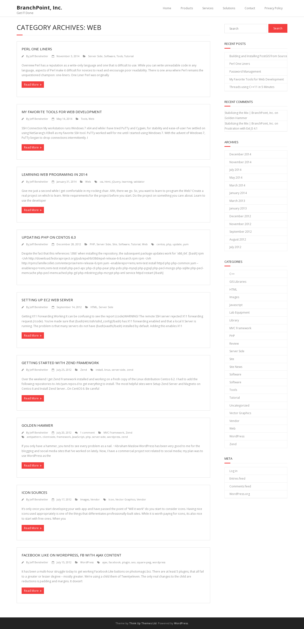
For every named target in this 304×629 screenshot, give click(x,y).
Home (167, 8)
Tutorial (129, 56)
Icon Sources (34, 492)
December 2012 (240, 216)
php (168, 244)
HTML (93, 307)
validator (139, 181)
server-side (118, 369)
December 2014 (240, 154)
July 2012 (235, 247)
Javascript (235, 305)
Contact (250, 8)
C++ (232, 274)
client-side (49, 437)
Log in (233, 471)
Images (84, 499)
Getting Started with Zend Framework (60, 362)
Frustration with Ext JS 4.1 (241, 128)
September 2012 (240, 232)
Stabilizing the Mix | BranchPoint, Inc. (249, 113)
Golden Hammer (37, 425)
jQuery (116, 181)
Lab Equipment (239, 312)
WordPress (87, 562)
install (99, 369)
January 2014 (238, 193)
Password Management (245, 71)
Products (187, 8)
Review (234, 344)
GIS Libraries (237, 282)
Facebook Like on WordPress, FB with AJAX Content (71, 555)
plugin (126, 562)
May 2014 (235, 178)
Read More (31, 85)
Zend (83, 369)
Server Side (95, 56)
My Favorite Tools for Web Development (62, 111)
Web (91, 118)
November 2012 (240, 224)
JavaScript (78, 437)
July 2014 (235, 170)
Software (109, 56)
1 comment (87, 432)
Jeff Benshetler (39, 56)
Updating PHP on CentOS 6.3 (49, 237)
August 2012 (237, 239)
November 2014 (240, 162)
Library (234, 320)
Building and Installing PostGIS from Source (258, 56)
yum (186, 244)
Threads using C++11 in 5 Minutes (251, 87)
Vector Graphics (125, 499)
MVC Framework (114, 432)
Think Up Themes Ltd (143, 623)
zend (130, 369)
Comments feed (240, 486)
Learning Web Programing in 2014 (54, 174)
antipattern (34, 437)
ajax (104, 562)
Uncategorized (239, 405)
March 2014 (237, 185)
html (107, 181)
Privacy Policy (274, 8)
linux (107, 369)
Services (207, 8)
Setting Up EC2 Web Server (47, 299)
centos (161, 244)
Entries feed (237, 478)
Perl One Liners (37, 48)
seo (133, 562)
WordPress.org (239, 494)
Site (114, 244)
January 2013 (238, 208)
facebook (115, 562)
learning (127, 181)
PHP (92, 244)
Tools (120, 56)
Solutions (229, 8)
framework (64, 437)
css (101, 181)
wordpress (113, 437)
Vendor (95, 499)
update (177, 244)
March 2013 (237, 201)
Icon (111, 499)
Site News (235, 367)
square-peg (144, 562)
